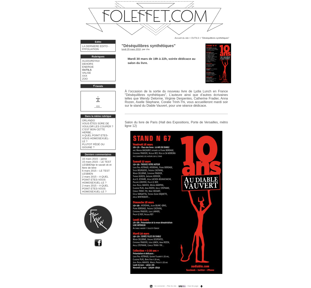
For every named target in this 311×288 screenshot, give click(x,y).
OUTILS (195, 38)
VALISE (86, 72)
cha (148, 49)
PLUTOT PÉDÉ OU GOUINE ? (93, 146)
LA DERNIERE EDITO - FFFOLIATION (95, 48)
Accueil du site (182, 38)
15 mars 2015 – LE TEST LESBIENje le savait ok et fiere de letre (96, 164)
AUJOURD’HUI (91, 60)
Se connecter (159, 286)
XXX (84, 75)
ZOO (85, 78)
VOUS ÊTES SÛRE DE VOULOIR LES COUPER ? (97, 125)
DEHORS (87, 63)
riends (98, 86)
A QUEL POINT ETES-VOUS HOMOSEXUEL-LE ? (95, 138)
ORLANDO (88, 120)
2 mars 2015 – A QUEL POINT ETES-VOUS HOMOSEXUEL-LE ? (95, 179)
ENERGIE (88, 66)
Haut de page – (195, 286)
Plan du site (171, 286)
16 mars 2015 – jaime (94, 158)
